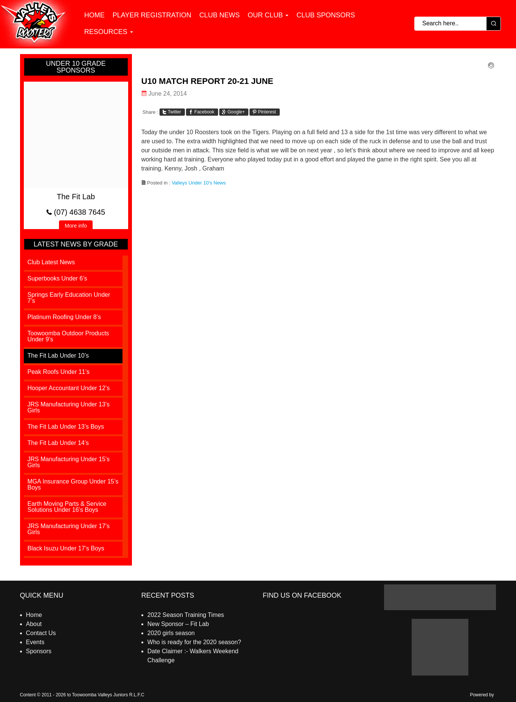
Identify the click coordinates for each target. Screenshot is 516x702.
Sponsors (39, 651)
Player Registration (152, 16)
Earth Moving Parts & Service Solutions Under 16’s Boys (67, 507)
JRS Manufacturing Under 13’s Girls (69, 407)
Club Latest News (51, 262)
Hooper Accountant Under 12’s (69, 388)
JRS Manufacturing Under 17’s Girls (69, 529)
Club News (219, 16)
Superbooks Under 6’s (57, 278)
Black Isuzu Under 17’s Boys (66, 548)
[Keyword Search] (451, 24)
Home (94, 16)
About (34, 624)
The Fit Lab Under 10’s (58, 355)
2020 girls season (171, 633)
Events (35, 642)
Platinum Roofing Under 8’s (64, 317)
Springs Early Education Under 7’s (69, 297)
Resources (105, 32)
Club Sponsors (325, 16)
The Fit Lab (76, 196)
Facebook (201, 112)
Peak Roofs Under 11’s (59, 372)
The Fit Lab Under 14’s (58, 443)
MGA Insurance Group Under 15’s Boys (73, 484)
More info (78, 226)
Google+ (233, 112)
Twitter (171, 112)
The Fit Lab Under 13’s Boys (66, 426)
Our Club (265, 16)
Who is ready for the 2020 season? (194, 642)
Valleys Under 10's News (199, 183)
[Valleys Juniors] (36, 24)
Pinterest (264, 112)
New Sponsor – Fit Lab (178, 624)
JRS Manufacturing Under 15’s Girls (69, 462)
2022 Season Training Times (185, 615)
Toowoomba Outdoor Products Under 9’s (68, 336)
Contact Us (41, 633)
